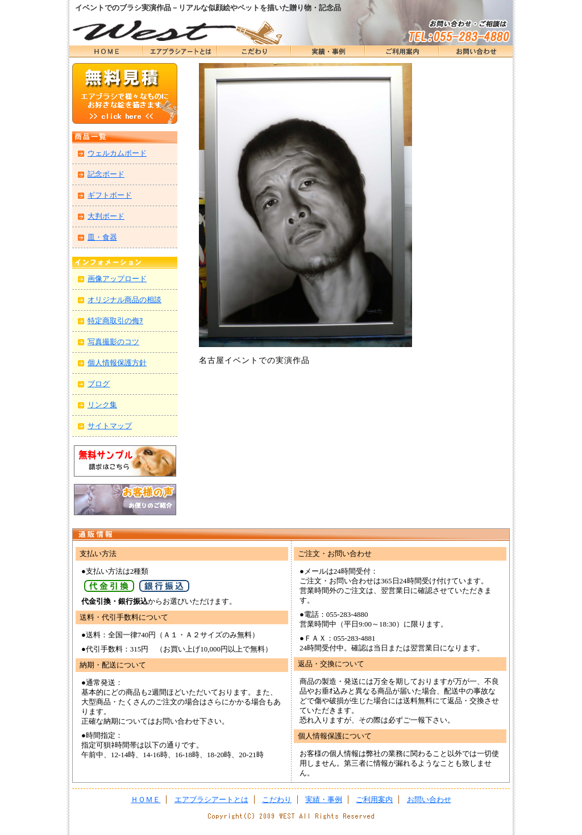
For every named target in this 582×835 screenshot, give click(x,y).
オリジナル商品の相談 (124, 299)
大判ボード (106, 216)
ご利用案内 (374, 799)
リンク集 (102, 404)
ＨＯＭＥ (106, 51)
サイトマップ (110, 425)
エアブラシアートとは (180, 51)
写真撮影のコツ (113, 341)
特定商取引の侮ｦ (115, 320)
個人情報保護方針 (117, 362)
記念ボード (106, 174)
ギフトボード (110, 195)
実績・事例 (328, 51)
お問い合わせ (476, 51)
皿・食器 (102, 237)
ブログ (99, 383)
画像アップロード (117, 278)
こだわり (254, 51)
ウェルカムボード (117, 153)
